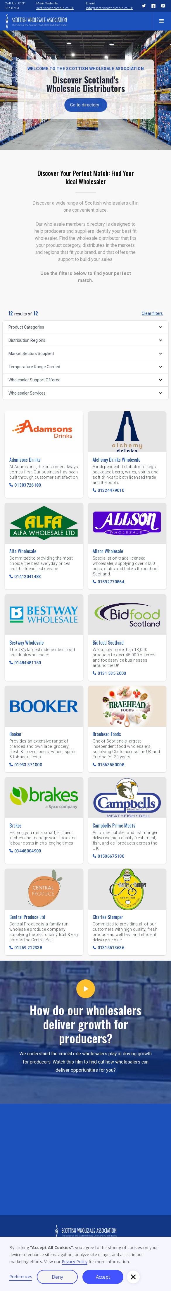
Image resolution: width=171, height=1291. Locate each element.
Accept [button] (103, 1277)
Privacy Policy (74, 1261)
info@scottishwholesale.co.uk (109, 8)
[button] (161, 21)
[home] (36, 21)
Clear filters (152, 313)
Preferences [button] (20, 1276)
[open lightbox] (85, 991)
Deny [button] (57, 1277)
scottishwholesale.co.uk (55, 8)
